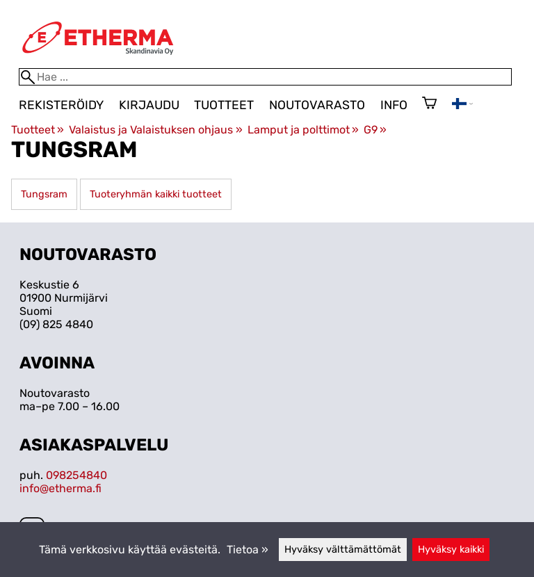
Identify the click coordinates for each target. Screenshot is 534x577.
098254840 (76, 475)
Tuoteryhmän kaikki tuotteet (156, 194)
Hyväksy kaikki (451, 549)
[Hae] (265, 77)
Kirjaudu (149, 105)
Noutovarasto (317, 105)
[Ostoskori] (429, 104)
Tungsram (44, 194)
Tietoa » (247, 549)
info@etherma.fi (60, 488)
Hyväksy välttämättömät (342, 549)
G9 (375, 129)
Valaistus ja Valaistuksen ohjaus (155, 129)
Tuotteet (224, 105)
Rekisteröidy (61, 105)
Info (393, 105)
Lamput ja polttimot (303, 129)
